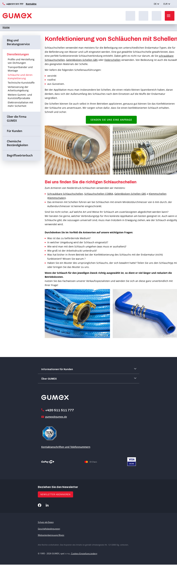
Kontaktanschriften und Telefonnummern (65, 446)
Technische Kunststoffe (21, 82)
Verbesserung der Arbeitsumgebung (18, 88)
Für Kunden (14, 131)
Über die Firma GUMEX (16, 119)
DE (155, 3)
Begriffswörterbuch (20, 155)
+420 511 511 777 (14, 4)
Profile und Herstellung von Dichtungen (21, 61)
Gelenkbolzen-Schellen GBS (82, 60)
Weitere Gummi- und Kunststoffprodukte (20, 96)
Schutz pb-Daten (46, 522)
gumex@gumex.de (56, 416)
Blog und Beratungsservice (18, 42)
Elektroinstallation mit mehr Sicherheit (20, 104)
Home (6, 27)
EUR (165, 3)
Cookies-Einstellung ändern (84, 553)
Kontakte (30, 3)
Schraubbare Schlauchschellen (65, 193)
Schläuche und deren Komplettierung (20, 76)
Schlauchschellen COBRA (98, 193)
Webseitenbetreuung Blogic (51, 535)
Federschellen (112, 60)
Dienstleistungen (18, 54)
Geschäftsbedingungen (49, 528)
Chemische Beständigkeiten (17, 143)
